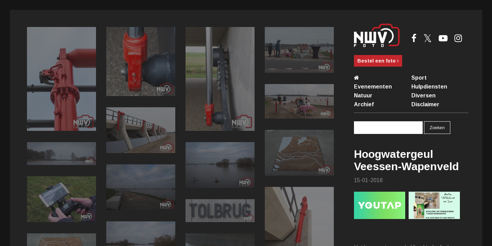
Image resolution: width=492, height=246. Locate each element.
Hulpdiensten (429, 87)
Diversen (423, 95)
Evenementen (373, 87)
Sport (419, 78)
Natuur (363, 95)
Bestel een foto (378, 61)
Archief (364, 104)
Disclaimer (425, 104)
